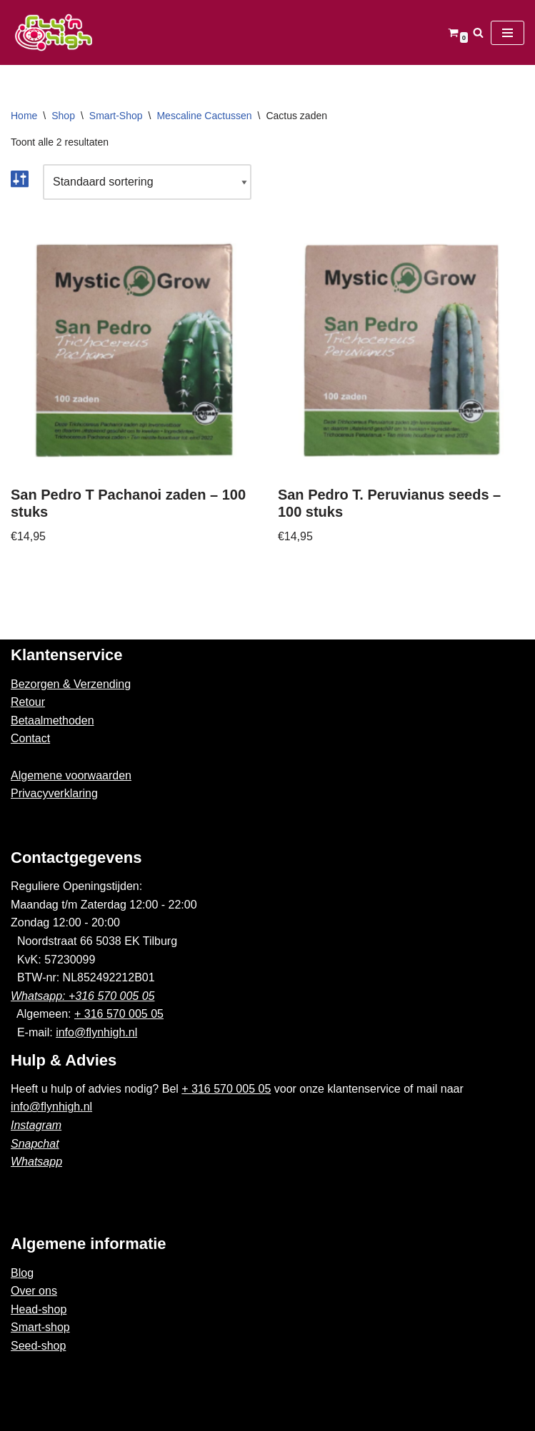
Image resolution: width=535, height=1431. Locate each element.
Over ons (34, 1291)
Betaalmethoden (52, 720)
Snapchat (35, 1144)
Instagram (36, 1125)
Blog (22, 1273)
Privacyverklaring (54, 793)
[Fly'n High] (53, 32)
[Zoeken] (478, 32)
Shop (63, 115)
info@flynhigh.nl (96, 1032)
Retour (28, 702)
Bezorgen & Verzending (71, 684)
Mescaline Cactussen (203, 115)
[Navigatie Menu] (507, 33)
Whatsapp (36, 1162)
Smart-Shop (116, 115)
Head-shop (38, 1309)
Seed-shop (38, 1346)
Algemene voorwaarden (71, 775)
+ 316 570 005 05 (119, 1014)
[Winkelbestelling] (147, 182)
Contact (30, 738)
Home (24, 115)
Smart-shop (40, 1327)
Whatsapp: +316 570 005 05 (83, 996)
